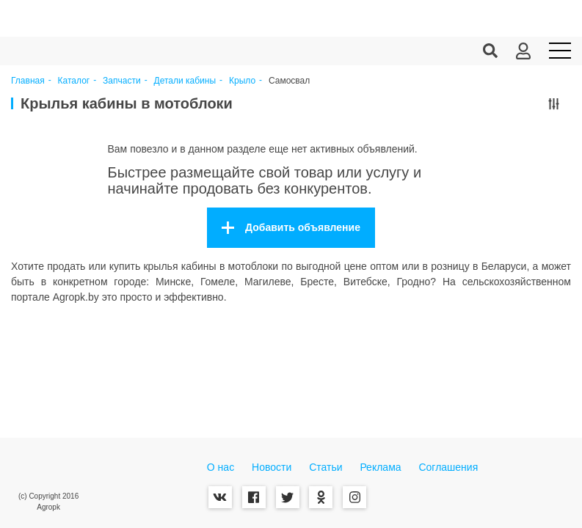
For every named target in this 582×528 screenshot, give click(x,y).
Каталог (74, 81)
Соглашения (448, 467)
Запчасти (122, 81)
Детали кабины (185, 81)
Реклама (380, 467)
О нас (220, 467)
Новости (271, 467)
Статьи (325, 467)
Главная (28, 81)
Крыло (242, 81)
